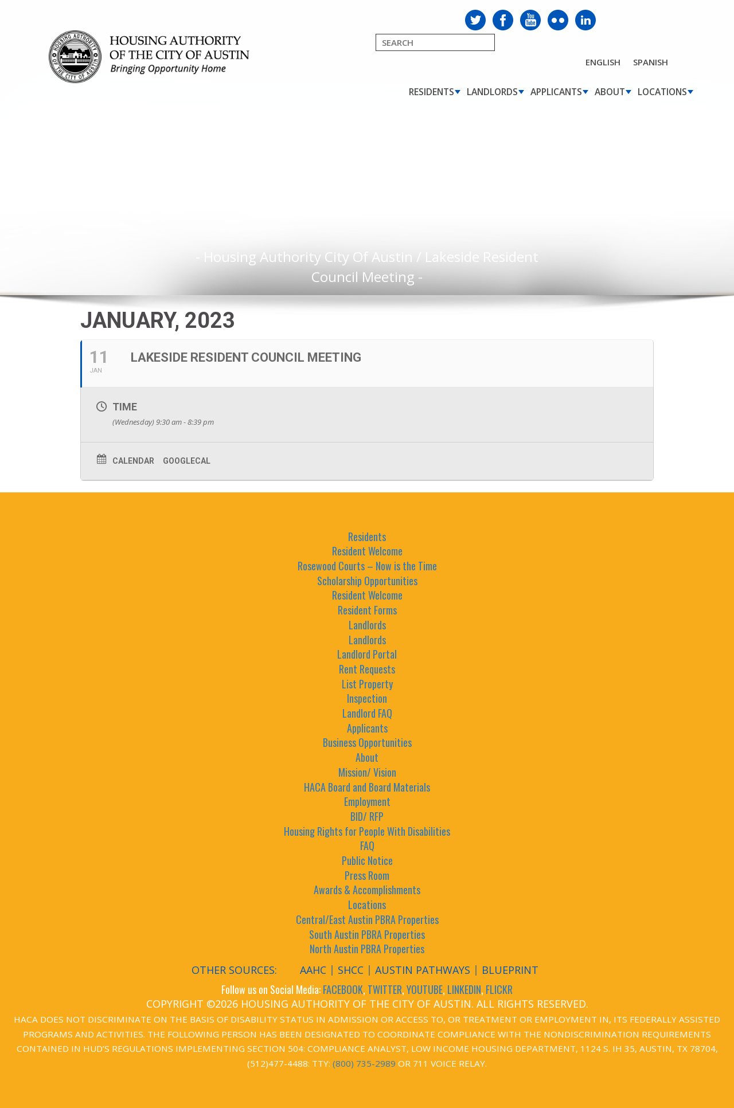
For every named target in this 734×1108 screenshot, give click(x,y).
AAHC (313, 970)
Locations (662, 91)
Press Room (367, 875)
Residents (431, 91)
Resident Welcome (367, 550)
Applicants (556, 91)
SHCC (351, 970)
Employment (367, 801)
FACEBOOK (343, 989)
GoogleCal (186, 460)
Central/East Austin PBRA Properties (367, 919)
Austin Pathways (422, 970)
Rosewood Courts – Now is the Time (367, 565)
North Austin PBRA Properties (367, 948)
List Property (367, 683)
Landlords (492, 91)
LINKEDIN (464, 989)
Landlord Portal (367, 654)
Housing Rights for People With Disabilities (367, 831)
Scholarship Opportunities (367, 580)
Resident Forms (367, 609)
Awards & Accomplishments (367, 889)
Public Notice (367, 860)
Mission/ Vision (367, 772)
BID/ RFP (367, 816)
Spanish (650, 62)
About (610, 91)
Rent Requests (367, 668)
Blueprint (510, 970)
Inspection (367, 698)
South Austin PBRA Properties (367, 934)
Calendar (133, 460)
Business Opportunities (367, 742)
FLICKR (499, 989)
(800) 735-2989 (364, 1063)
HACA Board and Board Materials (367, 787)
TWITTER (385, 989)
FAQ (367, 845)
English (602, 62)
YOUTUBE (425, 989)
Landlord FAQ (367, 713)
